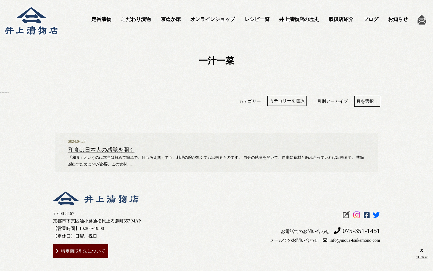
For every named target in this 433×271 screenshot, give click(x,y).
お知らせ (398, 19)
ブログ (370, 19)
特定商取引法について (83, 251)
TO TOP (421, 253)
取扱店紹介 (341, 19)
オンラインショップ (212, 19)
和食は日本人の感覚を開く (101, 150)
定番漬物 (101, 19)
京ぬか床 (171, 19)
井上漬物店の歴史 (299, 19)
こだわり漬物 (136, 19)
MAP (136, 221)
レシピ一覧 (257, 19)
